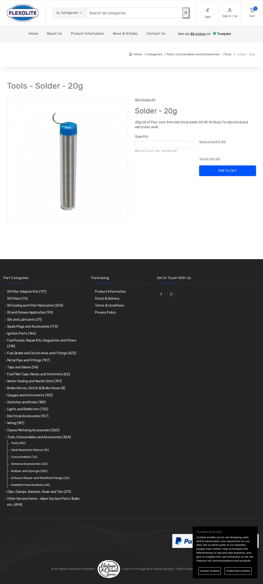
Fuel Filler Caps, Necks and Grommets (38, 374)
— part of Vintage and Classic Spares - (137, 569)
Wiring (15, 423)
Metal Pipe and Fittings (28, 360)
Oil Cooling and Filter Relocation (35, 306)
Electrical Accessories (27, 416)
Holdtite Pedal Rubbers (30, 485)
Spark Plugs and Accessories (32, 327)
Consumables (24, 457)
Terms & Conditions (109, 306)
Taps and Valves (22, 367)
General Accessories (29, 464)
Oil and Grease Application (30, 312)
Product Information (87, 33)
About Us (54, 33)
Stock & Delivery (107, 299)
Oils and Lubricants (24, 320)
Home (33, 33)
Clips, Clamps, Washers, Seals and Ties (39, 492)
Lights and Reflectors (27, 409)
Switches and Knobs (26, 402)
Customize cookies (238, 570)
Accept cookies (209, 570)
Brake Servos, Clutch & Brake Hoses (36, 388)
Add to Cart (227, 171)
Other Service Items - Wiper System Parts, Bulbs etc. (43, 501)
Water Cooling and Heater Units (34, 381)
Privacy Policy (105, 312)
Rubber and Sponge (29, 471)
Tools (18, 443)
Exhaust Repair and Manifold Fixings (40, 478)
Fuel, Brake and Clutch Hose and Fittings (41, 353)
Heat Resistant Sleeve (30, 450)
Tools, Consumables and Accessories (39, 437)
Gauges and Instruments (30, 395)
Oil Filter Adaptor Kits (26, 292)
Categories (67, 13)
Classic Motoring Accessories (33, 430)
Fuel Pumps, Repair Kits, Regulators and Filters (41, 343)
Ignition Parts (21, 333)
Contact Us (156, 33)
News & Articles (125, 33)
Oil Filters (17, 299)
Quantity (141, 137)
